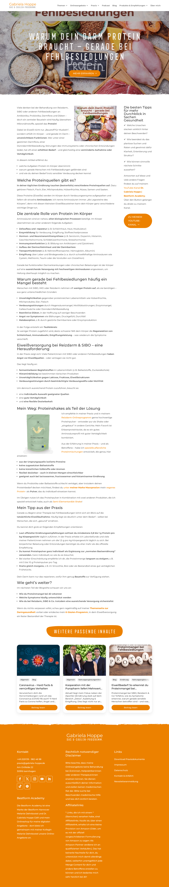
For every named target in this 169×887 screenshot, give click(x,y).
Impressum (120, 764)
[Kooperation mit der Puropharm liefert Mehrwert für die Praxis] (84, 660)
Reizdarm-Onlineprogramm (76, 417)
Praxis (94, 6)
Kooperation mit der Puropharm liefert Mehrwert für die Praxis (83, 688)
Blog (114, 6)
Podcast (106, 6)
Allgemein (24, 680)
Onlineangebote (78, 6)
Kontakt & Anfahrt (123, 775)
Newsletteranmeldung (126, 781)
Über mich (155, 6)
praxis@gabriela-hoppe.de (31, 763)
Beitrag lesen (38, 707)
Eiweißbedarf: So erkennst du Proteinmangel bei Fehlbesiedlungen (130, 688)
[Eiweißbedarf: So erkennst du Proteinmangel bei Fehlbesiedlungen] (130, 660)
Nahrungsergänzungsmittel (89, 680)
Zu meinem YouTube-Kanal (135, 221)
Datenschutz (121, 770)
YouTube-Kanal (134, 191)
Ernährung (124, 680)
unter (82, 487)
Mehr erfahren (83, 73)
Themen (61, 6)
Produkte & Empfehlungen (132, 6)
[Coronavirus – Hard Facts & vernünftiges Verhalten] (38, 660)
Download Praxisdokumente (129, 759)
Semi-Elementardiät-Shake (67, 501)
